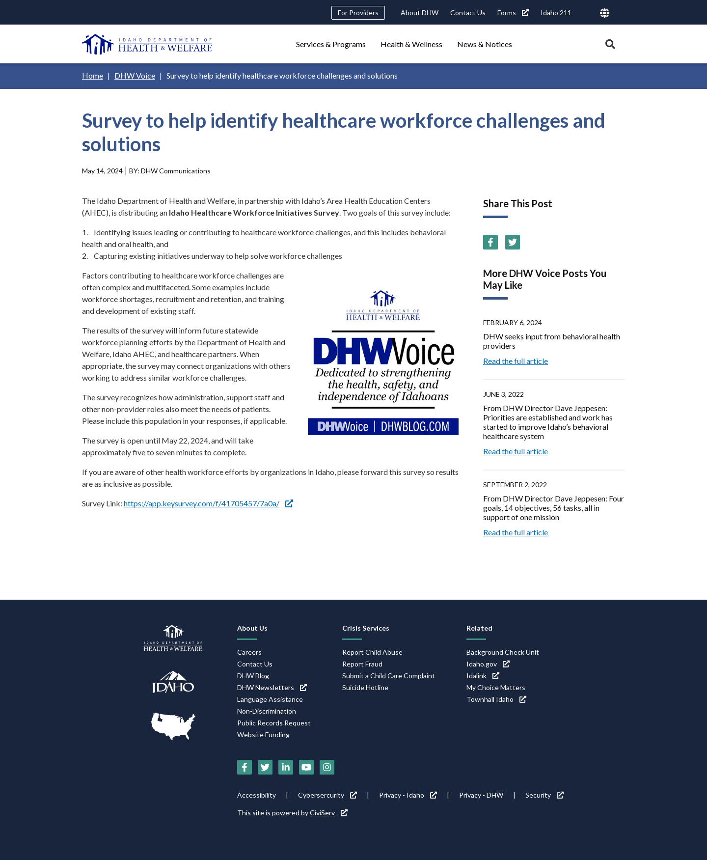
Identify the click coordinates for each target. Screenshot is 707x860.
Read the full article (515, 360)
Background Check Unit (502, 652)
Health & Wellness (411, 44)
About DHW (419, 12)
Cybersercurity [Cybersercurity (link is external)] (327, 795)
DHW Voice (134, 75)
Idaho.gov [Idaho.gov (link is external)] (488, 664)
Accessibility (256, 795)
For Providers (358, 12)
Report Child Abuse (372, 652)
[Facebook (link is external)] (490, 242)
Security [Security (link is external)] (544, 795)
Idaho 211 (556, 12)
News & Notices (484, 44)
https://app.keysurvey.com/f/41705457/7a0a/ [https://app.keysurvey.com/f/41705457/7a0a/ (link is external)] (208, 503)
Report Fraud (362, 664)
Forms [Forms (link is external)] (513, 12)
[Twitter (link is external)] (512, 242)
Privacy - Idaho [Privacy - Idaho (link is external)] (408, 795)
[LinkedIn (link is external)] (285, 767)
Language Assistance (270, 699)
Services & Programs (331, 44)
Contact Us (468, 12)
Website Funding (263, 734)
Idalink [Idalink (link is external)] (482, 675)
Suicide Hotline (365, 687)
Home (92, 75)
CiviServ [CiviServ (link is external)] (329, 812)
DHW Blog (253, 675)
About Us (252, 628)
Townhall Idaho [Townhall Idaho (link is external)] (496, 699)
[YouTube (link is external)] (306, 767)
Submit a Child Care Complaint (388, 675)
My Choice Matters (495, 687)
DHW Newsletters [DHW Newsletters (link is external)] (272, 687)
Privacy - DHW (481, 795)
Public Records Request (274, 723)
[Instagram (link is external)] (327, 767)
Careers (249, 652)
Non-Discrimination (266, 711)
